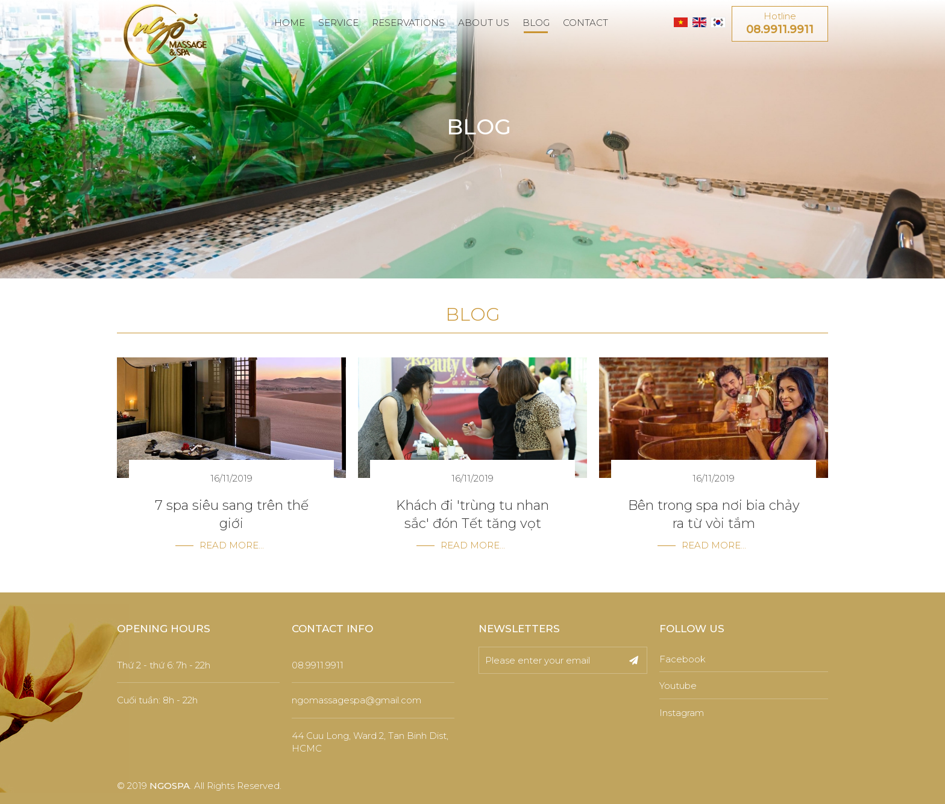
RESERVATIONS (408, 22)
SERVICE (338, 22)
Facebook (682, 659)
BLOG (536, 22)
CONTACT (585, 22)
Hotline (779, 24)
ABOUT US (483, 22)
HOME (289, 22)
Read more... (231, 545)
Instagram (681, 712)
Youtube (678, 685)
